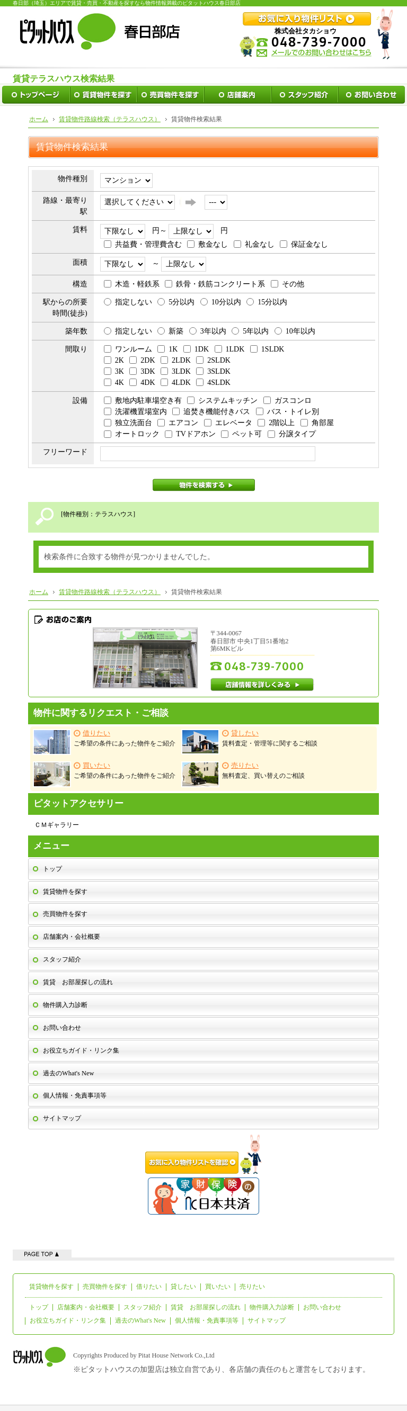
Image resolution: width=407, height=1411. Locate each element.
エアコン (177, 423)
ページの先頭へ (42, 1253)
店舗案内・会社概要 (71, 936)
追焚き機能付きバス (211, 412)
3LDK (176, 371)
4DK (142, 383)
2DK (142, 360)
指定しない (128, 302)
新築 (170, 331)
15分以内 (266, 302)
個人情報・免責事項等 (75, 1095)
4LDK (176, 383)
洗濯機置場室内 (135, 412)
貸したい (183, 1286)
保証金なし (304, 244)
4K (114, 383)
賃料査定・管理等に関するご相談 (249, 741)
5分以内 (175, 302)
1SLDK (267, 349)
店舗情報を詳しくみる (262, 684)
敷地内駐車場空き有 (143, 401)
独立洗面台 (128, 423)
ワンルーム (128, 349)
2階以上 (276, 423)
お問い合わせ (62, 1027)
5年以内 (250, 331)
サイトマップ (62, 1118)
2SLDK (213, 360)
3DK (142, 371)
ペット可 (241, 434)
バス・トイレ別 (287, 412)
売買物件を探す (65, 914)
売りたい (252, 1286)
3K (114, 371)
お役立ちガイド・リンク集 (81, 1050)
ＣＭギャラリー (56, 825)
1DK (196, 349)
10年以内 (295, 331)
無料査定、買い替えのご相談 (243, 774)
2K (114, 360)
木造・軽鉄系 (132, 284)
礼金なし (254, 244)
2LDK (176, 360)
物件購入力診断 (65, 1005)
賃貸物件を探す (65, 891)
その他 (287, 284)
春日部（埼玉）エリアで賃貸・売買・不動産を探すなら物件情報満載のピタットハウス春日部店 (127, 3)
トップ (52, 869)
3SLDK (213, 371)
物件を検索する (204, 485)
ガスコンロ (287, 401)
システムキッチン (222, 401)
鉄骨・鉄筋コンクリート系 (215, 284)
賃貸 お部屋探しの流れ (78, 982)
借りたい (149, 1286)
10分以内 (220, 302)
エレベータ (228, 423)
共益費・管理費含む (143, 244)
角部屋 (317, 423)
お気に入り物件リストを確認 (203, 1154)
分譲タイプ (292, 434)
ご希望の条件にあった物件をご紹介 (104, 742)
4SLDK (213, 383)
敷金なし (207, 244)
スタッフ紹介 (62, 959)
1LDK (230, 349)
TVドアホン (190, 434)
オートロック (132, 434)
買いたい (218, 1286)
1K (167, 349)
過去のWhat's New (68, 1073)
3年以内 (207, 331)
